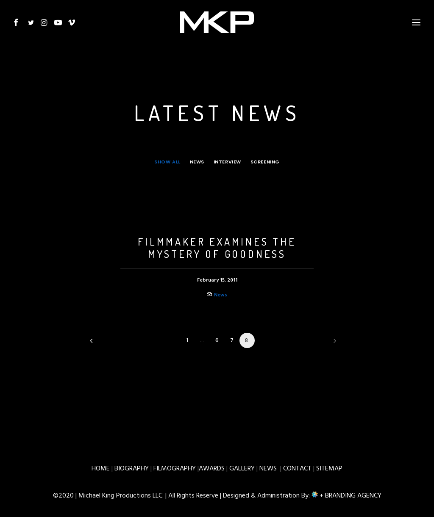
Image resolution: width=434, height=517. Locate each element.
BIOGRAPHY (131, 468)
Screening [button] (265, 161)
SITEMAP (329, 468)
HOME (101, 468)
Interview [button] (227, 161)
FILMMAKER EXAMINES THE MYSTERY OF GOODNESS (217, 247)
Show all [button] (167, 161)
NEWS (268, 468)
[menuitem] (169, 161)
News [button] (197, 161)
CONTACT (297, 468)
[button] (19, 20)
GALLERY (242, 468)
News (220, 295)
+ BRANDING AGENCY (349, 495)
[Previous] (101, 343)
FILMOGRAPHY (174, 468)
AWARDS (212, 468)
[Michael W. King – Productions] (217, 19)
